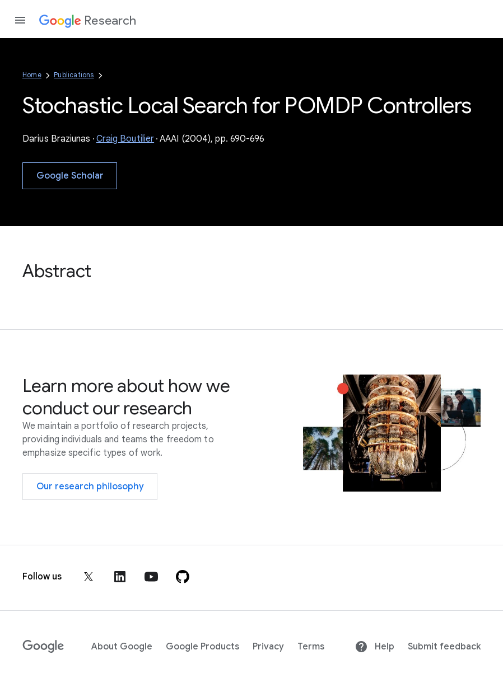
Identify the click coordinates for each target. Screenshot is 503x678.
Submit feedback (444, 646)
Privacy (268, 646)
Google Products (202, 646)
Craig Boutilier (125, 138)
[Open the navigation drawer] (20, 20)
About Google (121, 646)
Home (31, 75)
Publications (74, 75)
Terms (310, 646)
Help (374, 646)
